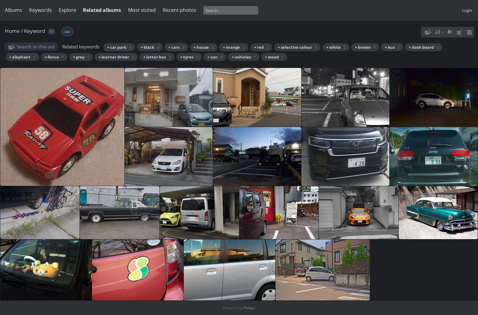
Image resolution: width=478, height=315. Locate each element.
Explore (67, 10)
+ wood (274, 57)
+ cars (176, 47)
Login (467, 10)
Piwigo (249, 307)
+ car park (119, 47)
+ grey (81, 57)
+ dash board (424, 47)
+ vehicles (244, 57)
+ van (215, 57)
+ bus (392, 47)
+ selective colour (297, 47)
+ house (204, 47)
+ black (150, 47)
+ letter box (157, 57)
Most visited (142, 10)
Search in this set (36, 47)
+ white (336, 47)
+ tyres (189, 57)
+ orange (234, 47)
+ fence (54, 57)
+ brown (365, 47)
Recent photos (179, 10)
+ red (261, 47)
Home (12, 30)
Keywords (40, 10)
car (67, 31)
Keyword (34, 30)
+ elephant (22, 57)
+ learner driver (116, 57)
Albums (13, 10)
